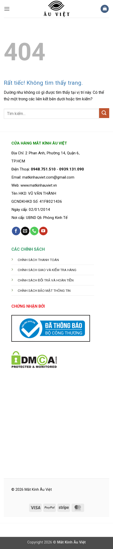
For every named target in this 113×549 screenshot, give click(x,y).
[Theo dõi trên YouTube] (43, 231)
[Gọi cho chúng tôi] (34, 231)
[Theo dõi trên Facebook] (16, 231)
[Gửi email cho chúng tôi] (25, 231)
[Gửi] (104, 113)
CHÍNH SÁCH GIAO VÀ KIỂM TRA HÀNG (47, 270)
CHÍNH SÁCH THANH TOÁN (38, 260)
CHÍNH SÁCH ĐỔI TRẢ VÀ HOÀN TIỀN (46, 280)
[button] (7, 9)
